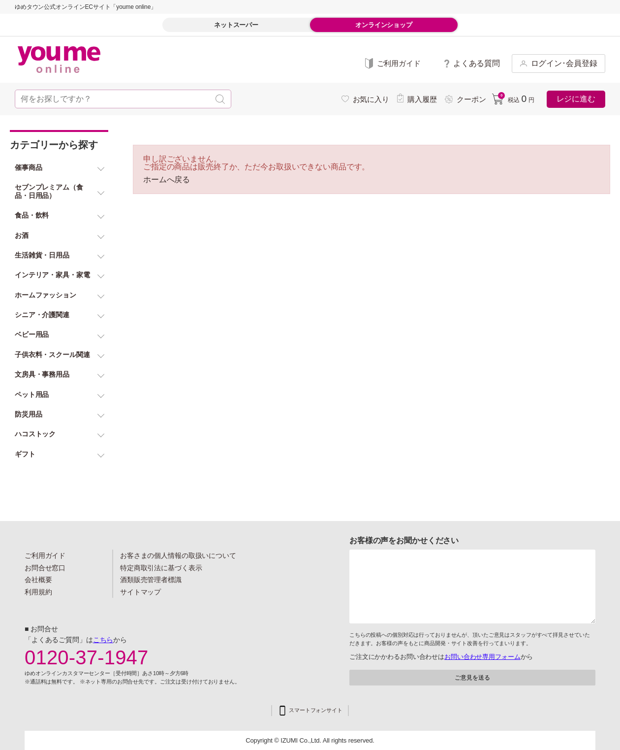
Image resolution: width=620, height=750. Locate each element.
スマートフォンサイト (315, 710)
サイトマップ (140, 592)
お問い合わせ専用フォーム (482, 656)
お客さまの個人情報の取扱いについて (178, 555)
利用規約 (38, 592)
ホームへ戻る (166, 180)
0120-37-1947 (87, 657)
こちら (103, 640)
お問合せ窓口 (45, 568)
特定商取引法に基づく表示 (161, 568)
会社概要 (38, 580)
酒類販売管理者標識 (151, 580)
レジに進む (576, 99)
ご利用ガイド (45, 555)
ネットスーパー (236, 25)
